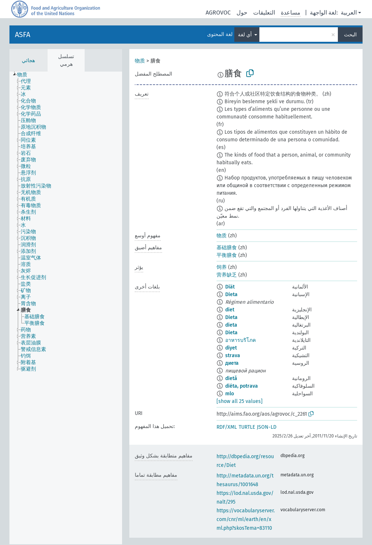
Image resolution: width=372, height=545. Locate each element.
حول (241, 12)
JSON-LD (266, 427)
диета (232, 363)
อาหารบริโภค (240, 340)
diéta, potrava (241, 386)
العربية (349, 12)
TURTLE (247, 427)
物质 (140, 61)
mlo (229, 394)
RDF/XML (227, 427)
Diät (230, 287)
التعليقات (264, 12)
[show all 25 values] (240, 401)
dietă (231, 378)
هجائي (28, 60)
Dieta (231, 294)
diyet (231, 348)
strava (232, 355)
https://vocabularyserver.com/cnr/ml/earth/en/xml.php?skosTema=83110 (246, 519)
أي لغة (245, 35)
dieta (231, 325)
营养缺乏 (227, 275)
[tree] (65, 308)
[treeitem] (25, 75)
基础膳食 (227, 248)
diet (229, 310)
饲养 (222, 267)
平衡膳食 (227, 255)
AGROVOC (218, 12)
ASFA (22, 34)
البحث (350, 35)
